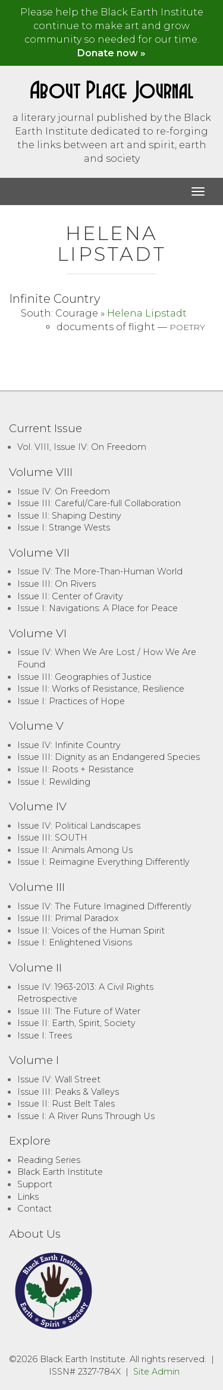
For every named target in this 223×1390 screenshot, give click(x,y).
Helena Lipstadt (147, 313)
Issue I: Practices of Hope (71, 701)
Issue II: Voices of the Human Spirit (91, 930)
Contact (34, 1208)
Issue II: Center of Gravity (70, 596)
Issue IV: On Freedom (63, 491)
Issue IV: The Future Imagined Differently (104, 906)
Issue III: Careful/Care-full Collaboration (99, 503)
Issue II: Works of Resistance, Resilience (100, 688)
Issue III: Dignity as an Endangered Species (108, 757)
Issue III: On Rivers (56, 584)
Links (28, 1196)
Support (34, 1184)
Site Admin (156, 1371)
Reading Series (48, 1160)
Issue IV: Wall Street (58, 1079)
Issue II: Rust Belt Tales (66, 1103)
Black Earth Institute (60, 1172)
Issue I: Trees (44, 1035)
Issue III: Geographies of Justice (84, 677)
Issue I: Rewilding (53, 782)
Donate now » (111, 53)
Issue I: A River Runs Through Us (86, 1116)
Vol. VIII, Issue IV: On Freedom (81, 447)
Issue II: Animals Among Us (75, 850)
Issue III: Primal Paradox (67, 918)
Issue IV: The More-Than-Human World (100, 571)
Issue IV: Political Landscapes (78, 825)
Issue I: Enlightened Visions (74, 942)
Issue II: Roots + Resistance (75, 769)
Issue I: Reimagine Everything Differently (103, 862)
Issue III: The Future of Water (78, 1011)
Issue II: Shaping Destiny (69, 515)
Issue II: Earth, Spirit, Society (76, 1023)
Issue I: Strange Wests (63, 527)
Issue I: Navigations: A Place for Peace (97, 608)
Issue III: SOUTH (52, 837)
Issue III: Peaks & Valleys (68, 1092)
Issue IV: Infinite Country (69, 745)
